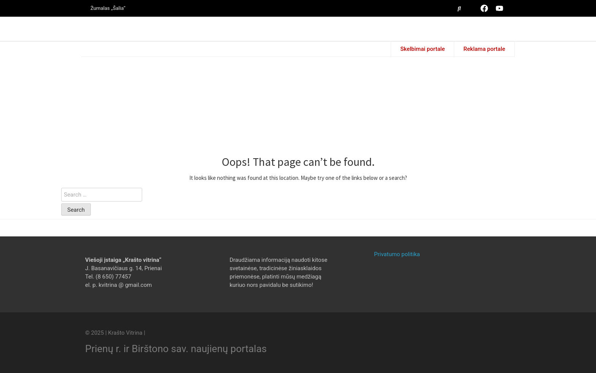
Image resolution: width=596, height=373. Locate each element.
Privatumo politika (397, 254)
